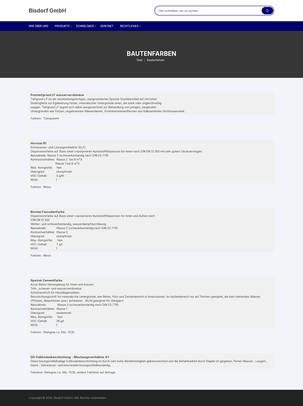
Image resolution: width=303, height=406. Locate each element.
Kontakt (106, 26)
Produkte (63, 26)
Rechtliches (130, 26)
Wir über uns (38, 26)
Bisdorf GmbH (47, 10)
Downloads (86, 26)
